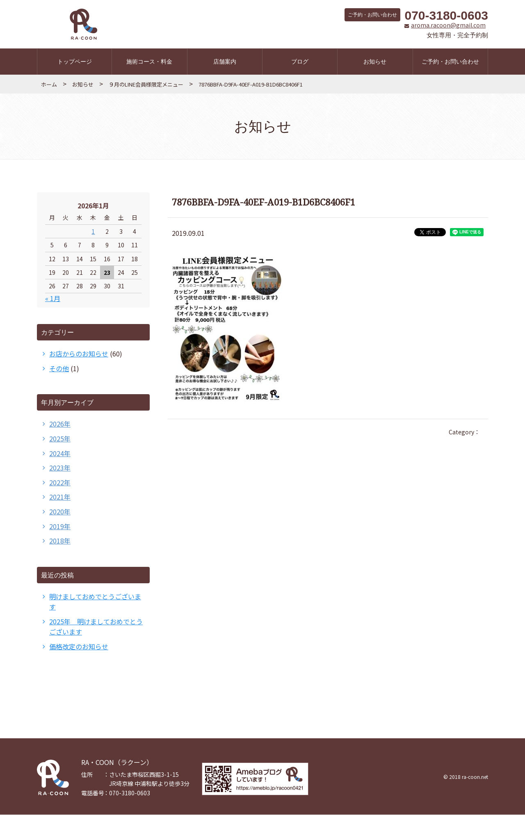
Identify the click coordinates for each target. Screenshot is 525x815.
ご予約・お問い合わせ (450, 62)
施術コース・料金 (149, 62)
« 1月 (52, 299)
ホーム (49, 85)
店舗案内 (224, 62)
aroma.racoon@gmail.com (445, 26)
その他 (59, 369)
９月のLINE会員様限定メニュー (146, 85)
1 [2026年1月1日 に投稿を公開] (93, 232)
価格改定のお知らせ (78, 647)
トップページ (74, 62)
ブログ (299, 62)
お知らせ (374, 62)
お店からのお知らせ (78, 354)
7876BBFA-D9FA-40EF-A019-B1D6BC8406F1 (251, 85)
